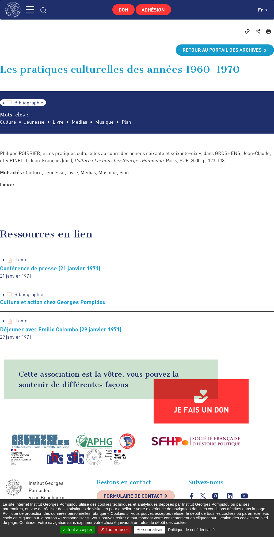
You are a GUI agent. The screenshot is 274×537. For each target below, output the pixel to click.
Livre (58, 122)
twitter (202, 496)
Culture (8, 122)
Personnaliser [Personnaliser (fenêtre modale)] (149, 529)
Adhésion (153, 10)
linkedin (229, 496)
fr (262, 10)
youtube (244, 496)
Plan (126, 122)
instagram (215, 496)
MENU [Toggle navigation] (31, 9)
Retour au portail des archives (222, 50)
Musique (104, 122)
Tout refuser (114, 529)
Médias (79, 122)
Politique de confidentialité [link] (191, 529)
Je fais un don (201, 409)
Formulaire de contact (133, 496)
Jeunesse (34, 122)
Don (123, 10)
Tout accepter (77, 529)
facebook (191, 496)
